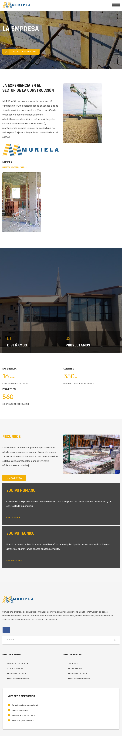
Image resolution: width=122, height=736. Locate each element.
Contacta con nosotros (19, 52)
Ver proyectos (14, 560)
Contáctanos (13, 517)
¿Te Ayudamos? (14, 477)
